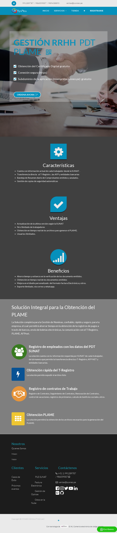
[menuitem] (45, 11)
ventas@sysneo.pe (74, 3)
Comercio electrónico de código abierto (88, 527)
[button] (84, 11)
